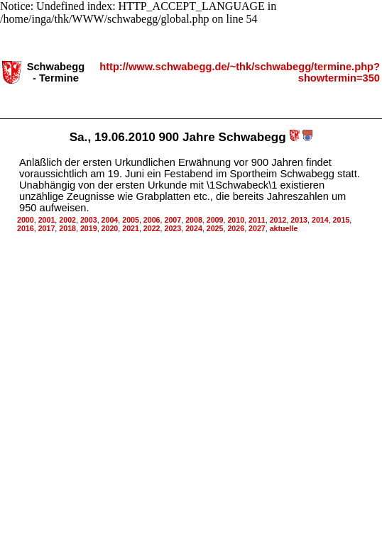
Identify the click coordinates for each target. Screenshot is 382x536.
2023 (172, 224)
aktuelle (284, 224)
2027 (257, 224)
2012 (278, 215)
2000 (25, 215)
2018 (67, 224)
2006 (151, 215)
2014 (320, 215)
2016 (25, 224)
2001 (46, 215)
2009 (215, 215)
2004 (110, 215)
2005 (130, 215)
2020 (110, 224)
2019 (88, 224)
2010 (235, 215)
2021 (130, 224)
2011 (257, 215)
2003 (88, 215)
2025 (215, 224)
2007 (172, 215)
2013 (298, 215)
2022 (151, 224)
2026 (235, 224)
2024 (193, 224)
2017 (46, 224)
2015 (341, 215)
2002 (67, 215)
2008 (193, 215)
